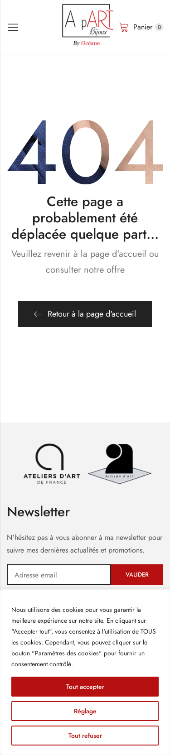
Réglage (85, 711)
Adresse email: (59, 574)
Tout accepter (85, 686)
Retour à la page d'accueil (85, 314)
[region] (85, 672)
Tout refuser (85, 735)
